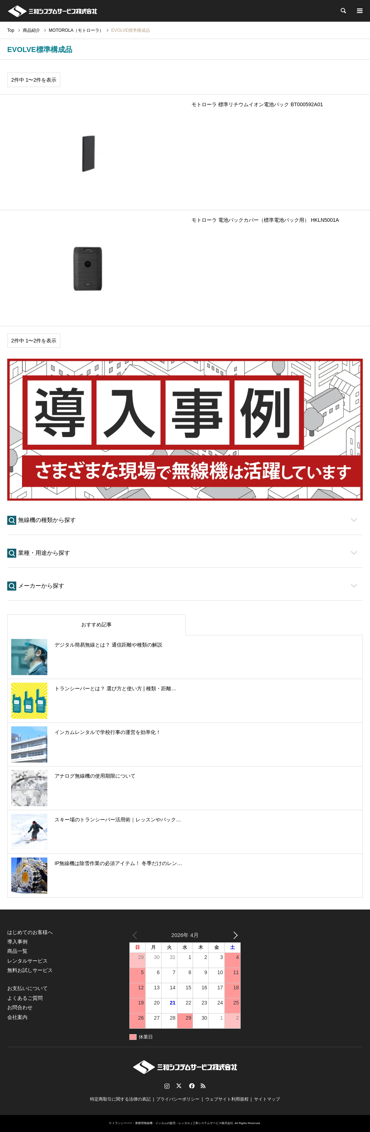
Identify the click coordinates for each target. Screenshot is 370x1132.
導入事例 (17, 942)
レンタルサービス (27, 961)
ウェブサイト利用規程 (227, 1099)
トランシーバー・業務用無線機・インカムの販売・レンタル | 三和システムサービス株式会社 (172, 1123)
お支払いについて (27, 988)
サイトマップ (267, 1099)
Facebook (191, 1085)
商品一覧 (17, 951)
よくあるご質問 (25, 998)
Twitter (178, 1085)
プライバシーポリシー (177, 1099)
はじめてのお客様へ (30, 932)
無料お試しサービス (30, 970)
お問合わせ (20, 1007)
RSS (203, 1085)
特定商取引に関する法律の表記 (120, 1099)
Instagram (166, 1085)
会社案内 (17, 1017)
